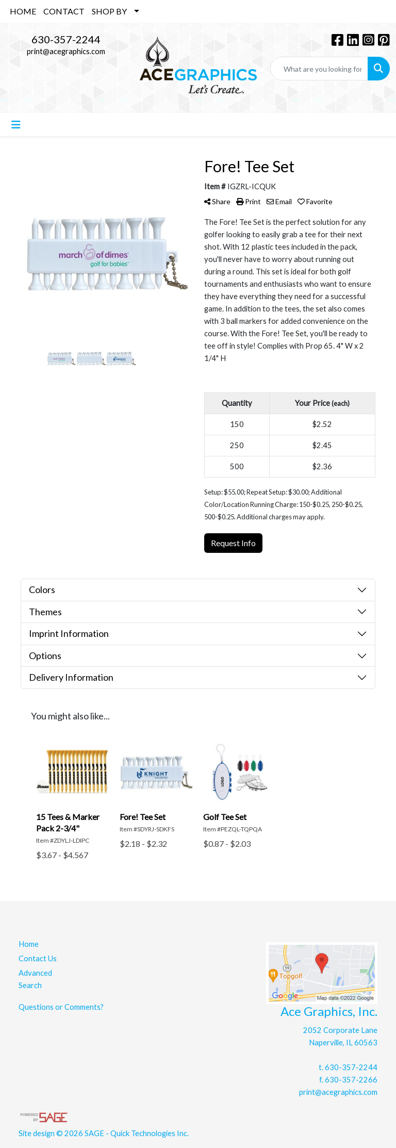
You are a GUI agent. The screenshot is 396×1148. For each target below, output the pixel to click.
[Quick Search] (319, 68)
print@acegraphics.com (66, 51)
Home (29, 944)
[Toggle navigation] (16, 124)
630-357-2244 (66, 39)
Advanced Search (35, 979)
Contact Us (38, 958)
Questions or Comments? (61, 1007)
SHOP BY (109, 11)
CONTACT (64, 11)
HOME (23, 11)
